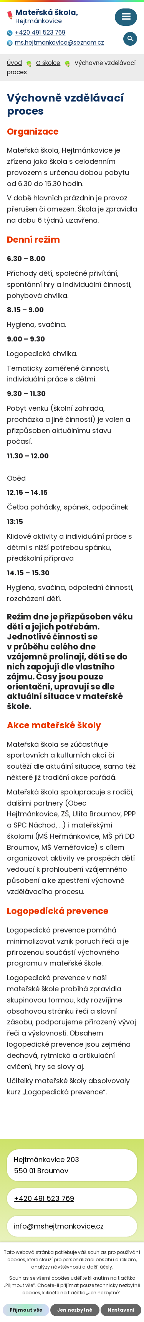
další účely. (100, 1267)
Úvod (14, 63)
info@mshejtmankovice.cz (59, 1226)
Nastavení (121, 1310)
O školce (48, 63)
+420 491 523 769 (44, 1198)
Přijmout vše (26, 1310)
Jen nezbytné (75, 1310)
